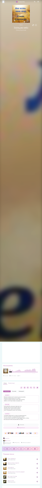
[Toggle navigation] (38, 1)
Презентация (11, 383)
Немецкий (21, 391)
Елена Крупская (21, 30)
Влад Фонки (6, 438)
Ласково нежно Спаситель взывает (16, 471)
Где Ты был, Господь (12, 476)
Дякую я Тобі (11, 480)
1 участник (7, 440)
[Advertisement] (21, 353)
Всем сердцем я (12, 458)
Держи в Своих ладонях (13, 463)
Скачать (21, 424)
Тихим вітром (11, 467)
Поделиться (21, 427)
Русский (14, 391)
